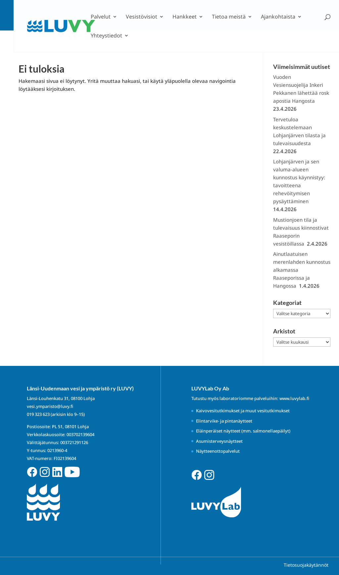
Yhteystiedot (106, 36)
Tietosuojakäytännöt (306, 565)
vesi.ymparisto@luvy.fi (50, 406)
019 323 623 (38, 414)
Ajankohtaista (278, 17)
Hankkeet (184, 17)
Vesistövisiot (141, 17)
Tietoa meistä (229, 17)
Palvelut (101, 17)
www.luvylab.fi (294, 398)
